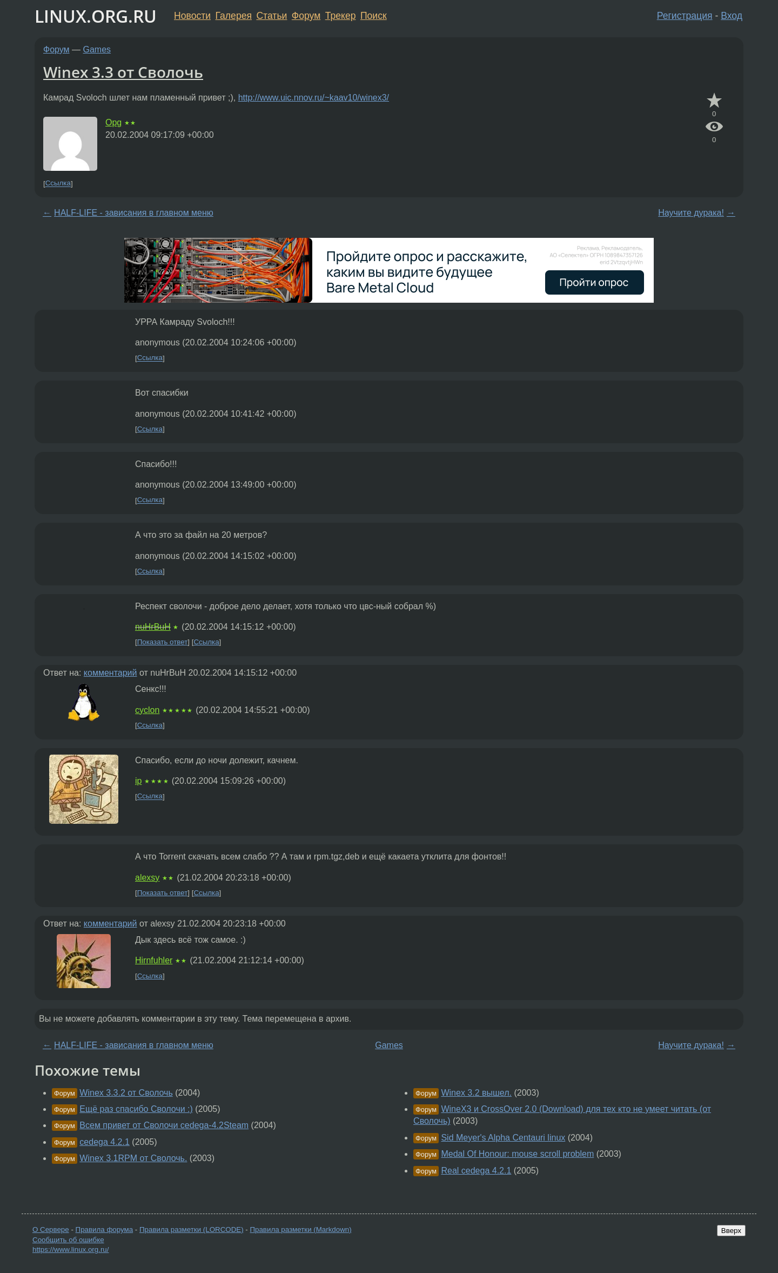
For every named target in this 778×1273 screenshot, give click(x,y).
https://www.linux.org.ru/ (70, 1249)
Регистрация (685, 15)
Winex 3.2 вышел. (476, 1092)
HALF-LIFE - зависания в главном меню (133, 212)
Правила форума (104, 1229)
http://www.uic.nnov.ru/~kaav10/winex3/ (313, 97)
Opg (113, 122)
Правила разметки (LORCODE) (191, 1229)
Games (97, 49)
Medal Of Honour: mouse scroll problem (517, 1153)
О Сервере (50, 1229)
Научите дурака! (691, 212)
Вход (731, 15)
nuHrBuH (153, 626)
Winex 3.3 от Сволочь (123, 72)
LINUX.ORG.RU (96, 16)
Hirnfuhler (153, 960)
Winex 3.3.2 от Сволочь (125, 1092)
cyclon (147, 710)
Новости (192, 15)
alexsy (147, 877)
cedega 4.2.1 (104, 1142)
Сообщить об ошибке (68, 1240)
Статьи (271, 15)
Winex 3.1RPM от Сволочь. (133, 1158)
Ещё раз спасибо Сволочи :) (136, 1109)
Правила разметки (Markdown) (300, 1229)
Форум (306, 15)
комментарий (110, 672)
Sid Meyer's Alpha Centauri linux (503, 1137)
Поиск (373, 15)
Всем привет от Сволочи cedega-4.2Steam (164, 1125)
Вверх (731, 1231)
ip (138, 780)
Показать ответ (162, 642)
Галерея (234, 15)
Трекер (340, 15)
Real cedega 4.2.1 (476, 1170)
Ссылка (58, 183)
